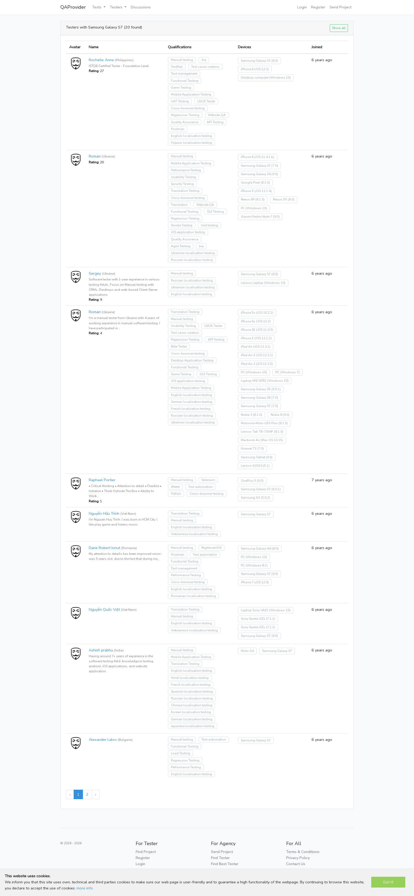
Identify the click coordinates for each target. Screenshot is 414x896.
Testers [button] (117, 7)
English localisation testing (191, 136)
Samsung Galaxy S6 (256, 397)
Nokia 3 (246, 415)
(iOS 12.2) (263, 321)
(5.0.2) (265, 497)
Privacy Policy (298, 857)
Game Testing (181, 87)
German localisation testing (191, 402)
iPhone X (247, 191)
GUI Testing (215, 211)
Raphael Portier (102, 480)
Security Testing (182, 184)
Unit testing (209, 225)
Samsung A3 (250, 497)
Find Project (146, 851)
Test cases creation (205, 67)
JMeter (175, 487)
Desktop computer (255, 77)
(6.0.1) (276, 389)
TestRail (177, 67)
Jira (203, 60)
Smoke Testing (181, 225)
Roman (95, 156)
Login (302, 7)
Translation (179, 205)
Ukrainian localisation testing (193, 253)
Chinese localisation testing (191, 705)
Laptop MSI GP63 (253, 381)
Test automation (200, 487)
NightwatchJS (211, 548)
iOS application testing (188, 232)
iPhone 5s (248, 313)
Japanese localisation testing (192, 726)
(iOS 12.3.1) (261, 347)
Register (318, 7)
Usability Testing (183, 177)
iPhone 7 (247, 582)
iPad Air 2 (248, 355)
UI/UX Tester (206, 101)
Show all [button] (339, 28)
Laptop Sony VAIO (254, 610)
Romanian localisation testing (193, 596)
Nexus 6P (248, 199)
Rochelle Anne (101, 60)
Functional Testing (184, 81)
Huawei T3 (248, 448)
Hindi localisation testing (190, 678)
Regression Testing (185, 115)
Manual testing (182, 60)
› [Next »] (95, 794)
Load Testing (180, 753)
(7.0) (274, 166)
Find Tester (220, 857)
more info (85, 888)
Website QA (217, 115)
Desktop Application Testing (192, 360)
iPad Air (246, 347)
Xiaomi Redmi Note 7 (256, 217)
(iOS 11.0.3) (264, 330)
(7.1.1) (270, 619)
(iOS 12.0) (261, 582)
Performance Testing (186, 170)
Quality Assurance (184, 122)
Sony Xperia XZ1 (253, 619)
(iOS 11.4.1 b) (264, 157)
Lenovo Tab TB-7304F (257, 432)
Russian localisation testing (192, 260)
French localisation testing (190, 409)
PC (243, 208)
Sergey (95, 273)
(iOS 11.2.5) (264, 364)
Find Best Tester (224, 863)
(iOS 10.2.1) (264, 313)
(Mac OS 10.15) (272, 440)
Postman (177, 129)
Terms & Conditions (302, 851)
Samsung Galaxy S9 (256, 174)
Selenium (208, 480)
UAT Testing (180, 101)
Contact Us (295, 863)
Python (176, 494)
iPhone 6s (248, 321)
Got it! (388, 882)
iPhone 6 (247, 69)
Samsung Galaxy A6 (256, 548)
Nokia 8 (276, 415)
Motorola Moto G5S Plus (259, 423)
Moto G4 (247, 651)
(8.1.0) (265, 182)
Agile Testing (180, 246)
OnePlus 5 (248, 481)
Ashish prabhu (101, 650)
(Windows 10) (280, 77)
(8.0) (274, 61)
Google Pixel (250, 182)
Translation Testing (185, 191)
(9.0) (274, 174)
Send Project (340, 7)
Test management (184, 74)
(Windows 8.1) (257, 565)
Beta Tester (179, 346)
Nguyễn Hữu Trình (104, 513)
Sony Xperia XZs (253, 627)
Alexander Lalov (103, 739)
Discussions (141, 7)
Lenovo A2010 (251, 466)
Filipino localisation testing (191, 143)
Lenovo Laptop (252, 283)
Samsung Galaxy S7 (256, 61)
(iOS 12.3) (261, 69)
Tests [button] (97, 7)
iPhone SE (248, 330)
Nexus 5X (280, 199)
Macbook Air (250, 440)
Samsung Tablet (253, 457)
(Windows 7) (290, 372)
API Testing (215, 122)
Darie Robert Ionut (104, 547)
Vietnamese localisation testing (194, 534)
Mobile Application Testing (191, 94)
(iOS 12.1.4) (263, 191)
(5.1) (266, 466)
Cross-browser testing (188, 108)
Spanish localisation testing (192, 691)
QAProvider (73, 7)
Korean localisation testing (191, 712)
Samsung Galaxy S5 (256, 389)
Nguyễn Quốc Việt (104, 609)
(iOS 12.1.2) (263, 338)
